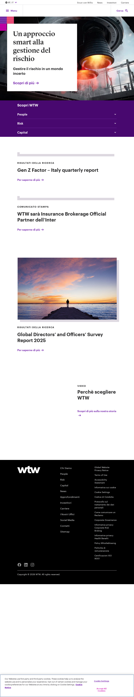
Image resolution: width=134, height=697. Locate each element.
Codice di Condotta (104, 609)
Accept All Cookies (101, 689)
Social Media (67, 632)
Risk (62, 592)
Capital (64, 598)
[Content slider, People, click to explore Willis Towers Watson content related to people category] (67, 114)
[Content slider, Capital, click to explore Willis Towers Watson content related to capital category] (67, 132)
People (64, 586)
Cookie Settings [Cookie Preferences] (102, 605)
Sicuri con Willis (85, 2)
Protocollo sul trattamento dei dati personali (104, 617)
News (99, 2)
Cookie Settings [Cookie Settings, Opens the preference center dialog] (101, 681)
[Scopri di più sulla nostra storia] (97, 513)
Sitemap (65, 644)
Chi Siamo (66, 580)
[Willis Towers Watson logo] (28, 582)
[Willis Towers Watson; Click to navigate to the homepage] (67, 10)
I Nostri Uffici (67, 627)
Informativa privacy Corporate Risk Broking (104, 640)
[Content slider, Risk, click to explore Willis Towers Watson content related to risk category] (67, 123)
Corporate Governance (106, 633)
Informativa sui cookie (105, 600)
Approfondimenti (70, 609)
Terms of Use (101, 588)
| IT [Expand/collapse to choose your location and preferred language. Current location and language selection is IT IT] (11, 3)
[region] (67, 685)
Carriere (125, 2)
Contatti (65, 638)
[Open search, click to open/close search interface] (122, 10)
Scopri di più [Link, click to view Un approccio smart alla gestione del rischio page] (26, 83)
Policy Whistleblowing (105, 656)
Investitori (112, 2)
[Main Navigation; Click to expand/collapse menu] (11, 10)
